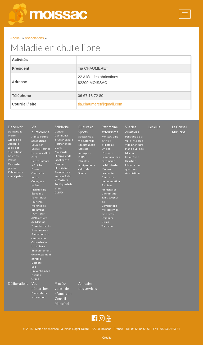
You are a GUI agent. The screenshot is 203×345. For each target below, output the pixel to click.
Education (37, 144)
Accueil (15, 38)
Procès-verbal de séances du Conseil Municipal (63, 293)
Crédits (106, 337)
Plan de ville (38, 189)
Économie (37, 193)
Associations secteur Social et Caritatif (63, 176)
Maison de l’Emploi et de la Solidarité (63, 156)
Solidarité (62, 127)
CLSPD (59, 192)
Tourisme (37, 201)
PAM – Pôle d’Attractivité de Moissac (39, 218)
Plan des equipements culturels (86, 165)
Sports (82, 173)
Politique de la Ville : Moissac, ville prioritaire (134, 140)
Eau (33, 266)
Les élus (154, 127)
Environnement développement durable (41, 254)
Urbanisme (38, 246)
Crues (35, 278)
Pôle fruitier (38, 197)
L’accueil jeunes (40, 148)
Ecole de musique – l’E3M (84, 152)
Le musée (108, 173)
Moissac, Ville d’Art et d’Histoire (110, 140)
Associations (34, 38)
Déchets (36, 262)
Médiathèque (86, 144)
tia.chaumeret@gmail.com (100, 104)
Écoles (35, 169)
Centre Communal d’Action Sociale (64, 135)
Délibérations (18, 283)
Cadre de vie (39, 242)
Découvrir (15, 127)
